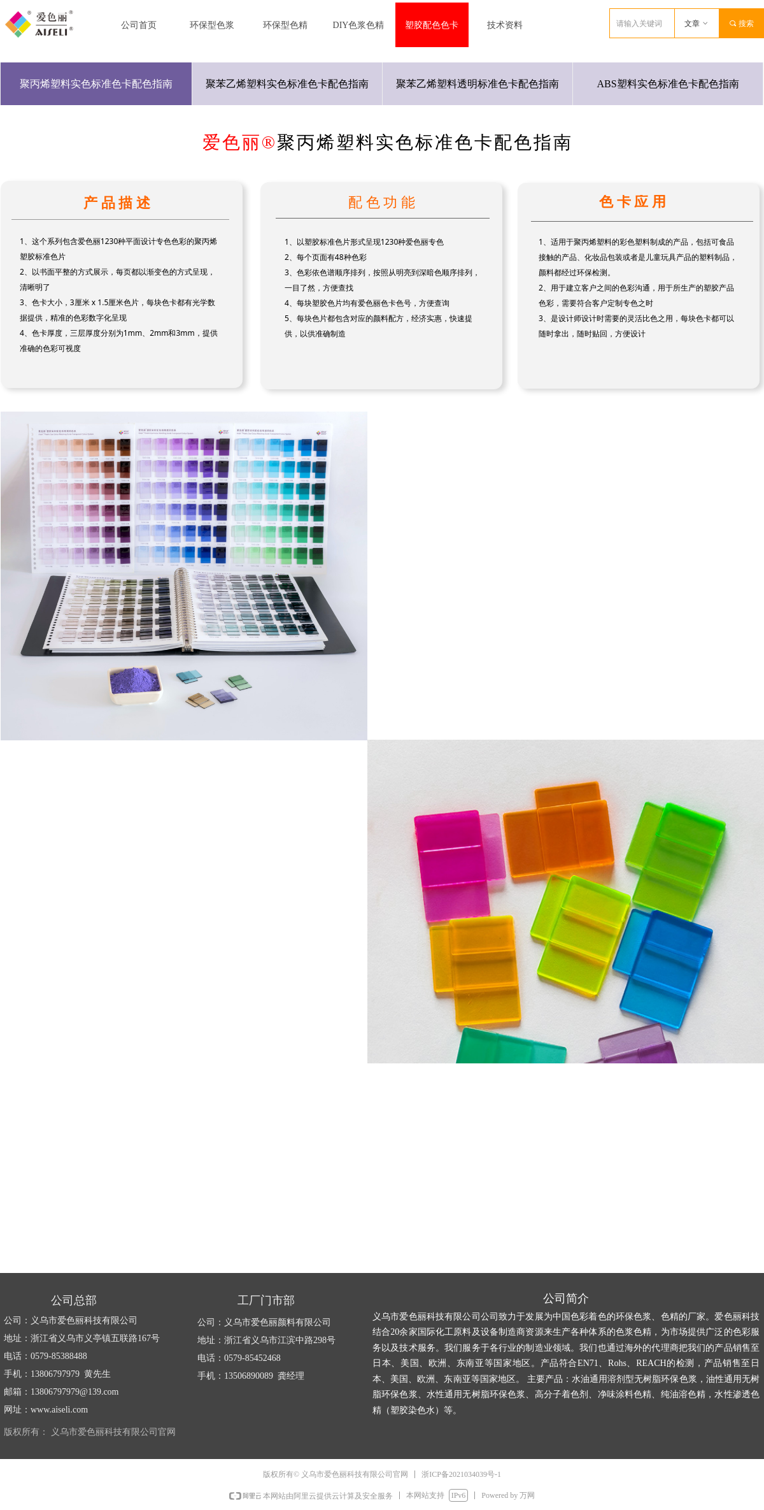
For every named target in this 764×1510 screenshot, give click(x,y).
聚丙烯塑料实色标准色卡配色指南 (96, 83)
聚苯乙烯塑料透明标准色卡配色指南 (477, 83)
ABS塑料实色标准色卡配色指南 (668, 83)
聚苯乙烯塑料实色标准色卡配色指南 (287, 83)
